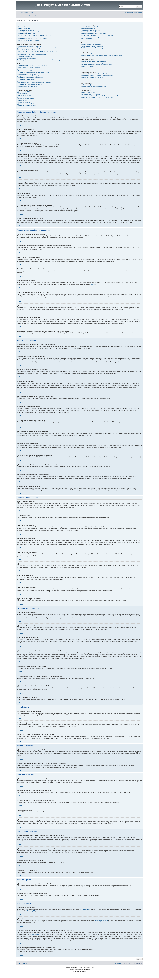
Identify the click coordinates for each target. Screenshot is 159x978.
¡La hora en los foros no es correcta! (27, 49)
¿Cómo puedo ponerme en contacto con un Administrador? (97, 97)
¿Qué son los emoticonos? (24, 95)
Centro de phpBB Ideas (101, 921)
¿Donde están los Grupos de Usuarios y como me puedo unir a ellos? (99, 32)
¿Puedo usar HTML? (22, 93)
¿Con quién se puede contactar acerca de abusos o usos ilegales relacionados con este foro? (106, 95)
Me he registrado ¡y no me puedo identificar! (29, 32)
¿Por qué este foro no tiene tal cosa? (91, 94)
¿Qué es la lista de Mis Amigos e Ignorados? (93, 53)
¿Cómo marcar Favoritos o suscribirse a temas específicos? (97, 75)
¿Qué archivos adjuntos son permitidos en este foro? (95, 85)
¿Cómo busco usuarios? (87, 66)
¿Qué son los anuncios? (23, 100)
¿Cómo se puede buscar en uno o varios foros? (93, 61)
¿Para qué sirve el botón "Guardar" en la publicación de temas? (34, 82)
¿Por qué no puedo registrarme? (26, 30)
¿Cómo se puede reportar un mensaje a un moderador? (32, 81)
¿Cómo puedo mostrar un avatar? (26, 56)
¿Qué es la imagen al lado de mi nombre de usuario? (31, 54)
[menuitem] (30, 12)
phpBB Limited (87, 909)
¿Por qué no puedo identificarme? (26, 33)
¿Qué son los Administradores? (89, 26)
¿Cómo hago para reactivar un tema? (27, 86)
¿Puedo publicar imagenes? (24, 97)
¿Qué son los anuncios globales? (26, 98)
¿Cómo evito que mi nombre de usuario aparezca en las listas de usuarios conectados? (40, 48)
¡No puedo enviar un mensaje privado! (91, 44)
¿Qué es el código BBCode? (24, 92)
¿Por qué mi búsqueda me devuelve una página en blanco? (97, 64)
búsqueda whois (34, 934)
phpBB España (86, 969)
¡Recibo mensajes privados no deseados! (92, 46)
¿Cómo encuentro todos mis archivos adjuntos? (93, 86)
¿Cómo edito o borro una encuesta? (26, 74)
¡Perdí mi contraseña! (23, 37)
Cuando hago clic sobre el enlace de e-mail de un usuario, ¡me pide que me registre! (39, 60)
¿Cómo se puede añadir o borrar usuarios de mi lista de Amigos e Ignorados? (102, 55)
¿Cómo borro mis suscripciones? (89, 79)
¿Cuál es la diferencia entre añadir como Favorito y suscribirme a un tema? (101, 74)
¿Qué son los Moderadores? (88, 28)
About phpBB (31, 911)
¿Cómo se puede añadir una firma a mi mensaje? (30, 69)
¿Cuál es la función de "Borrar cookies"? (28, 40)
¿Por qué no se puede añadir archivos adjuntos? (30, 77)
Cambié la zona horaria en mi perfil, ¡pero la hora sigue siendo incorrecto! (37, 51)
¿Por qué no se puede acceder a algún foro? (29, 76)
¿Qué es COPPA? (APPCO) (24, 28)
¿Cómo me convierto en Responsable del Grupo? (94, 33)
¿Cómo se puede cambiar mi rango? (27, 58)
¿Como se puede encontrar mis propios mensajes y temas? (97, 68)
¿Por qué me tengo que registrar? (26, 26)
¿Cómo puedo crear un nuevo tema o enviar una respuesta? (33, 65)
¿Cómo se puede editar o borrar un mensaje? (29, 67)
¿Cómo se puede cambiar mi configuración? (29, 46)
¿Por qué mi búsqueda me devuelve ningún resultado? (95, 63)
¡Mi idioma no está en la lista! (25, 53)
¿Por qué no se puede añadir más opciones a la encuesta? (33, 72)
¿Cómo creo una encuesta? (24, 70)
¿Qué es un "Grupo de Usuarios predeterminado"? (94, 37)
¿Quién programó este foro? (88, 92)
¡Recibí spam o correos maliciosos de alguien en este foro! (96, 48)
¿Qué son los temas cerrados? (25, 104)
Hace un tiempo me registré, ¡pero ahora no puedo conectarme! (34, 35)
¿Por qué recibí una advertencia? (26, 79)
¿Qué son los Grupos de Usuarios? (90, 30)
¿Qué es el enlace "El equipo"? (89, 38)
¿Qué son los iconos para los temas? (27, 105)
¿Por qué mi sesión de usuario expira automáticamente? (32, 38)
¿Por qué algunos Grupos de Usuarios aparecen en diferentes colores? (100, 35)
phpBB (93, 284)
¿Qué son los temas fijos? (24, 102)
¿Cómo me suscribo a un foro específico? (92, 77)
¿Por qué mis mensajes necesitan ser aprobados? (30, 84)
